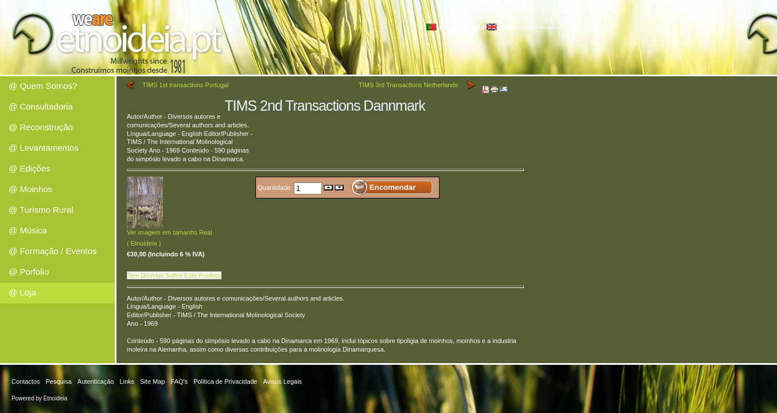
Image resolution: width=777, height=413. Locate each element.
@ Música (28, 230)
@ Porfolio (29, 271)
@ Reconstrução (41, 127)
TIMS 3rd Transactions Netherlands (408, 84)
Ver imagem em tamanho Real (169, 229)
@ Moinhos (30, 189)
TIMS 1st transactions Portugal (185, 84)
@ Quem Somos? (43, 86)
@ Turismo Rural (41, 210)
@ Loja (22, 292)
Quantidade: (276, 187)
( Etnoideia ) (144, 243)
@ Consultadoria (41, 106)
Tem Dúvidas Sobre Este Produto (174, 275)
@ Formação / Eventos (53, 251)
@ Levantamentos (44, 148)
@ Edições (29, 168)
